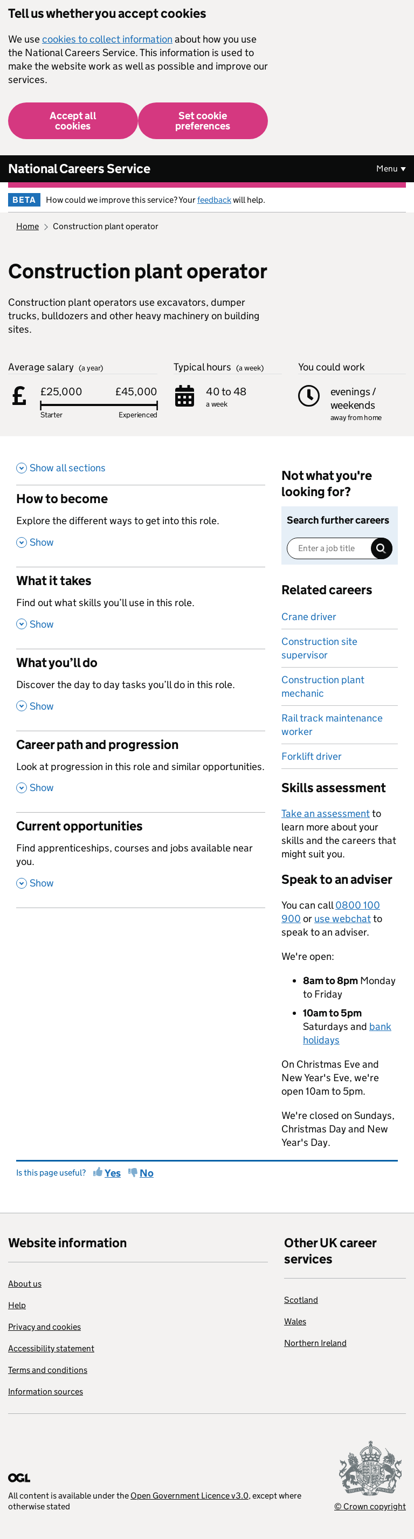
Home (27, 226)
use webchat (342, 918)
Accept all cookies (73, 120)
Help (17, 1305)
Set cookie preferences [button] (202, 120)
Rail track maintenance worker (332, 725)
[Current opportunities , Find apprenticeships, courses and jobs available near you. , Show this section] (140, 860)
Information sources (45, 1391)
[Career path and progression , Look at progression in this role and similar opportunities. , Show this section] (140, 772)
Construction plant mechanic (322, 686)
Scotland (301, 1300)
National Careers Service (79, 168)
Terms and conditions (47, 1370)
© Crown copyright (370, 1506)
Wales (295, 1321)
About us (25, 1284)
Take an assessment (325, 813)
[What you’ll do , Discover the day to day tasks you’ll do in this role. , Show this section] (140, 690)
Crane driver (308, 616)
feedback (214, 200)
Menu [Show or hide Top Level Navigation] (387, 168)
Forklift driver (311, 756)
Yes (113, 1173)
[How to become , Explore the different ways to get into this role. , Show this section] (140, 526)
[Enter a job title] (339, 548)
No (147, 1173)
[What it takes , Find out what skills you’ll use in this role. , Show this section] (140, 608)
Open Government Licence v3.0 (189, 1495)
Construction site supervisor (319, 648)
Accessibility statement (51, 1348)
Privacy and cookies (44, 1327)
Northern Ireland (315, 1343)
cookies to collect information (107, 39)
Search (381, 548)
